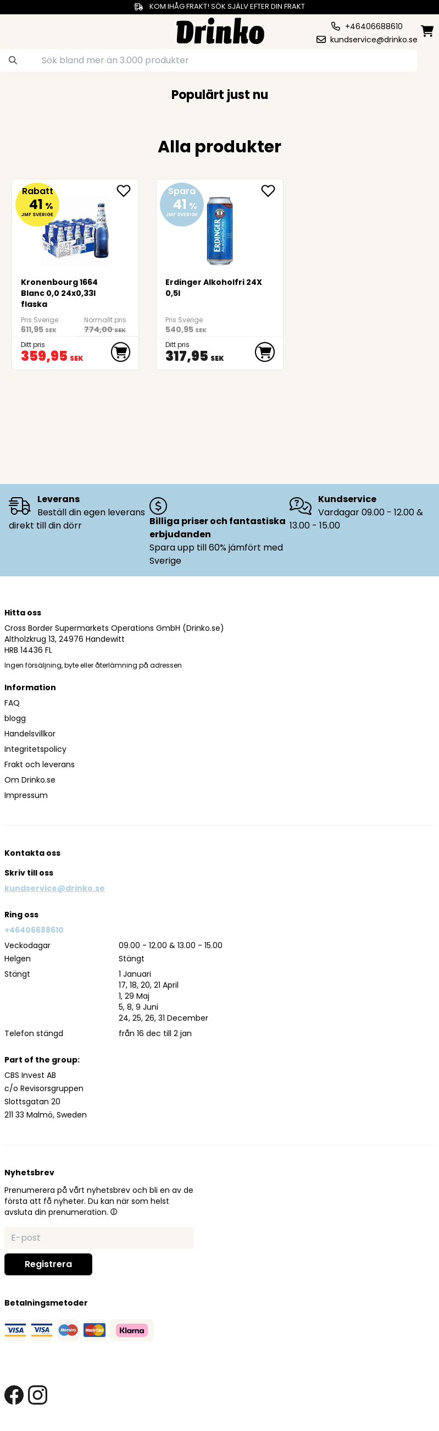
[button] (114, 1211)
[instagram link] (37, 1395)
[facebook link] (14, 1395)
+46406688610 (34, 929)
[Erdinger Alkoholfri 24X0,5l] (219, 227)
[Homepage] (220, 29)
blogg (15, 718)
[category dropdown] (27, 29)
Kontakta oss (32, 852)
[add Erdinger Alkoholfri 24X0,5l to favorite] (272, 191)
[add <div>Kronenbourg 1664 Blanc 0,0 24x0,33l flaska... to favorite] (127, 191)
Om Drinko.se (29, 779)
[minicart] (428, 31)
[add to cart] (121, 352)
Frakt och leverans (39, 764)
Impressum (26, 795)
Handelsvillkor (29, 733)
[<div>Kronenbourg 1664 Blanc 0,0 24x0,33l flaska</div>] (75, 227)
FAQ (12, 702)
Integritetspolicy (35, 749)
